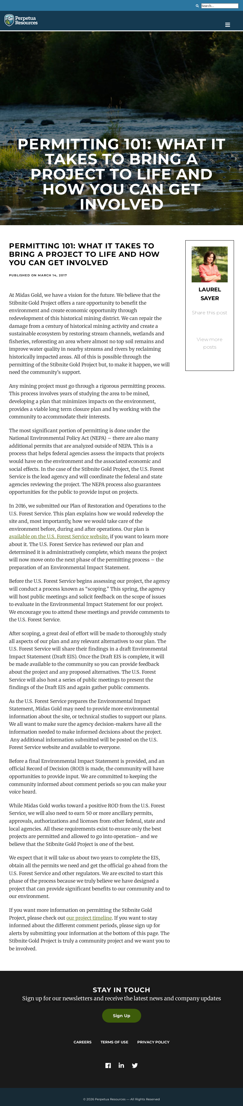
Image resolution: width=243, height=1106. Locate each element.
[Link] (108, 1066)
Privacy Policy (153, 1042)
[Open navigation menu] (231, 24)
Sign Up (121, 1015)
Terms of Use (114, 1042)
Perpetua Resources (110, 1099)
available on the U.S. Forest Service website (58, 536)
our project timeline (89, 918)
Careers (83, 1042)
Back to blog (210, 357)
